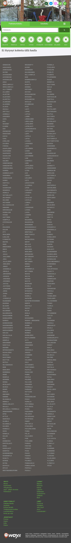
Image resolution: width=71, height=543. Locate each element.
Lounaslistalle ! (41, 511)
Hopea (6, 521)
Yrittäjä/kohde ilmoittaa (11, 509)
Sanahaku (7, 505)
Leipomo (39, 489)
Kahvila (39, 487)
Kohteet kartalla (8, 507)
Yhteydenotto (8, 487)
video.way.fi (40, 507)
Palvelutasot (7, 491)
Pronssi (6, 519)
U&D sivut (33, 6)
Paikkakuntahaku (9, 503)
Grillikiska (39, 495)
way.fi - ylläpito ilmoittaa (11, 489)
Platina (6, 525)
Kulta (5, 523)
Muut (38, 497)
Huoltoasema (41, 493)
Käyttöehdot (7, 485)
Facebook (40, 503)
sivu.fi (38, 509)
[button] (64, 23)
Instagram (40, 505)
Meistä (6, 483)
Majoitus (39, 483)
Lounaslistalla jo (8, 511)
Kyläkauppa (40, 491)
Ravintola (39, 485)
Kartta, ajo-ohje (8, 513)
